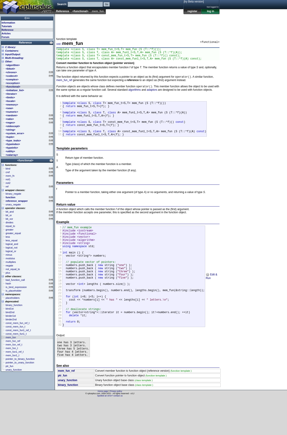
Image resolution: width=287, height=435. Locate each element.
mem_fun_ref (64, 83)
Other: (9, 61)
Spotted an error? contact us (110, 432)
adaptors (152, 93)
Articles (6, 33)
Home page (103, 427)
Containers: (12, 50)
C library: (10, 47)
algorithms (134, 93)
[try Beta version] (194, 1)
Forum (5, 37)
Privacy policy (116, 427)
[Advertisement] (138, 24)
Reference (62, 11)
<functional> (80, 11)
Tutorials (7, 26)
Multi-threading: (14, 58)
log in (210, 11)
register (192, 11)
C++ (27, 18)
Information (8, 22)
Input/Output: (13, 54)
